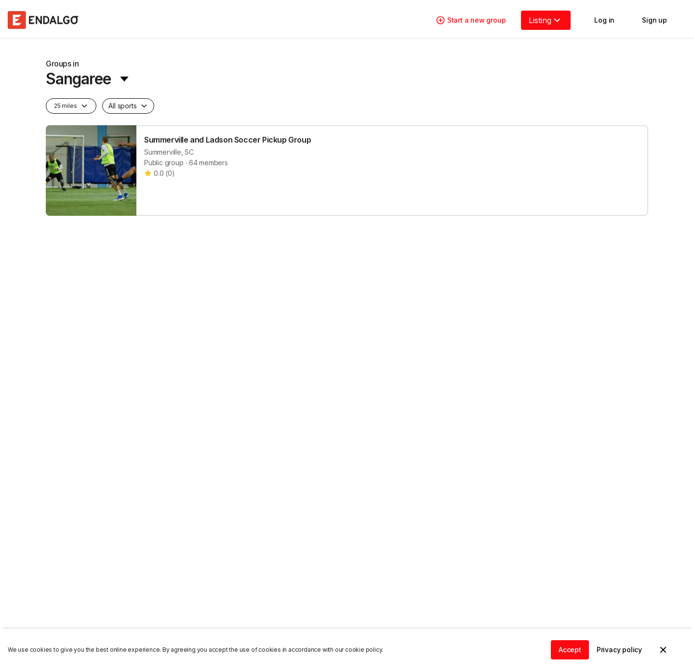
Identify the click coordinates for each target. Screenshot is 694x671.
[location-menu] (88, 73)
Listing (546, 20)
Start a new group (471, 20)
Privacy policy (619, 649)
